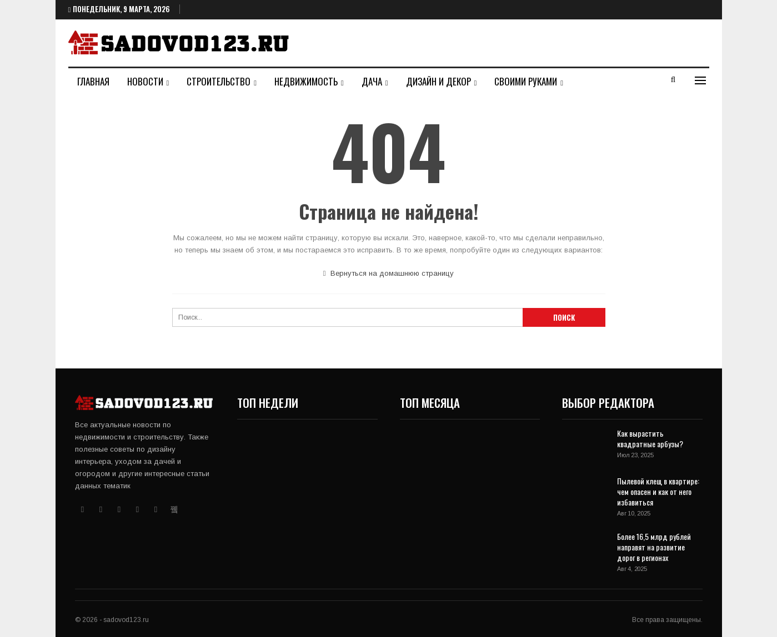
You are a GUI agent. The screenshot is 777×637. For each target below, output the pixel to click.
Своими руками (525, 81)
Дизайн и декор (438, 81)
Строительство (218, 81)
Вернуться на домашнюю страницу (388, 273)
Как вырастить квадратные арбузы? (650, 438)
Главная (93, 81)
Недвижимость (306, 81)
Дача (372, 81)
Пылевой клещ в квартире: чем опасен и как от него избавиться (658, 491)
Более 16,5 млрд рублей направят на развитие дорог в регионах (654, 546)
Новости (145, 81)
